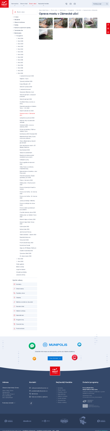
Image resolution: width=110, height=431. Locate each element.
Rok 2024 (20, 43)
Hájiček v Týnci (24, 78)
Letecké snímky (20, 275)
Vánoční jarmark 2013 (26, 99)
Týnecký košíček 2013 (26, 81)
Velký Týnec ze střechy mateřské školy (26, 167)
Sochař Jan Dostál (25, 245)
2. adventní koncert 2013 (27, 76)
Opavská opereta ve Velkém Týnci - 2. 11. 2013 (28, 107)
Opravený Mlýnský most (27, 92)
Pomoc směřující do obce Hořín (27, 204)
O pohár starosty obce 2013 (28, 212)
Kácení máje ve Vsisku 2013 (27, 219)
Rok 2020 (20, 54)
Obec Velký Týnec (44, 10)
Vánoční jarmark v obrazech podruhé (28, 95)
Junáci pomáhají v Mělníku (27, 200)
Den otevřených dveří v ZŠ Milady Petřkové (27, 146)
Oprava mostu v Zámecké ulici (91, 10)
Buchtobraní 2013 (25, 150)
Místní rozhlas (20, 266)
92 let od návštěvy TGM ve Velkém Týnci (27, 130)
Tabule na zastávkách (26, 152)
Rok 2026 (20, 38)
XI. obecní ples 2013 (25, 256)
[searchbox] (100, 4)
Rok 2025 (20, 41)
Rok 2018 (20, 60)
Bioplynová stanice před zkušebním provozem (27, 156)
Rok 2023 (20, 46)
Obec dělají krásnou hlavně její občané (27, 142)
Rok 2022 (20, 49)
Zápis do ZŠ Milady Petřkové (28, 248)
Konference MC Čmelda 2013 (28, 134)
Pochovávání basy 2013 (26, 242)
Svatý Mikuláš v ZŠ (25, 84)
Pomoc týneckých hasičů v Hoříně (28, 188)
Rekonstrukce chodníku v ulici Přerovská (28, 172)
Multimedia (63, 10)
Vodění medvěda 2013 (26, 250)
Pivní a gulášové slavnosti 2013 (27, 163)
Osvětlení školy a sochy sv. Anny (27, 102)
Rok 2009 (20, 261)
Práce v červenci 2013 (26, 180)
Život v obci (54, 10)
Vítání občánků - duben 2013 (28, 234)
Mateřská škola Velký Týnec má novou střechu (28, 137)
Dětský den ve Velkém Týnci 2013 (28, 215)
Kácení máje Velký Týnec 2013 (27, 223)
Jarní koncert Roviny (25, 232)
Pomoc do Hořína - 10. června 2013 (28, 197)
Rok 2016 (20, 65)
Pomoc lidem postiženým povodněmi (27, 208)
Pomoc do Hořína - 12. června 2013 (28, 192)
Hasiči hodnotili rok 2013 (26, 110)
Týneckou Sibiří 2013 (25, 253)
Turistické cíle (18, 30)
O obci (16, 17)
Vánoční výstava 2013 (26, 86)
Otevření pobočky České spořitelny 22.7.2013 (27, 176)
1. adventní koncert (25, 89)
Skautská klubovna (25, 237)
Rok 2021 (20, 51)
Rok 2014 (20, 70)
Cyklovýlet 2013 (24, 226)
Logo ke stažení (20, 269)
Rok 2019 (20, 57)
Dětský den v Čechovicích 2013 (27, 183)
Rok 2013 (78, 10)
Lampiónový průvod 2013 (27, 118)
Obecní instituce (19, 22)
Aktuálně (17, 19)
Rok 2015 (20, 68)
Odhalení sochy (24, 159)
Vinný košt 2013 (24, 240)
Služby (16, 25)
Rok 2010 (20, 258)
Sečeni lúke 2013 (24, 229)
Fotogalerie (71, 10)
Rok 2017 (20, 62)
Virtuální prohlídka (21, 272)
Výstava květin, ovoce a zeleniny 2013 (27, 126)
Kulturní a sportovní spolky (22, 27)
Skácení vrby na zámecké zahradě (27, 121)
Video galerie (20, 264)
